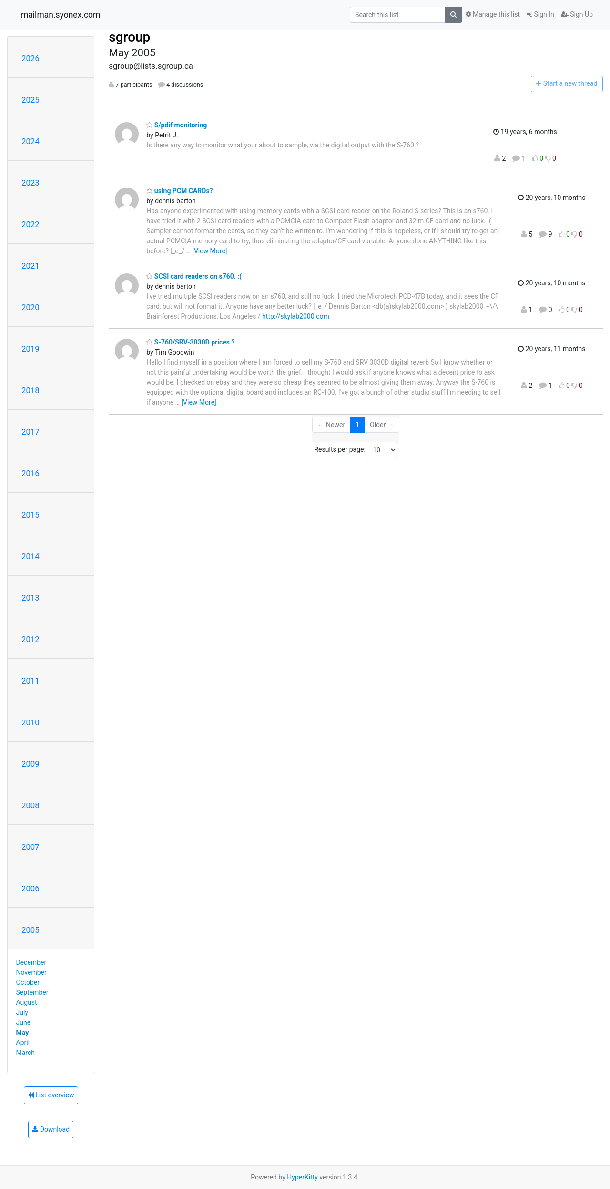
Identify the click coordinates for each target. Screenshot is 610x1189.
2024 (30, 141)
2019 (30, 349)
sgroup (129, 37)
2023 (30, 183)
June (23, 1022)
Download (51, 1129)
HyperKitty (302, 1177)
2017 (30, 432)
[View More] (209, 251)
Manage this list (493, 14)
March (25, 1052)
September (32, 992)
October (28, 982)
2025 (30, 99)
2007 (30, 847)
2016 (30, 473)
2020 (30, 307)
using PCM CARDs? (179, 191)
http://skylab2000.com (295, 316)
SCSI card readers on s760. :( (194, 276)
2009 (30, 764)
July (22, 1012)
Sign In (540, 14)
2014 (30, 556)
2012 (30, 639)
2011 (30, 681)
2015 (30, 515)
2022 (30, 224)
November (31, 972)
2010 (30, 722)
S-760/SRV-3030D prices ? (190, 342)
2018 (30, 390)
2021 (30, 266)
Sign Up (577, 14)
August (26, 1002)
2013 (30, 598)
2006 (30, 888)
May (22, 1032)
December (31, 962)
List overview (51, 1095)
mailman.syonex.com (60, 15)
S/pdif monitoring (176, 125)
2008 (30, 805)
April (23, 1042)
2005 (30, 930)
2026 (30, 58)
